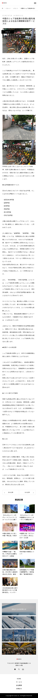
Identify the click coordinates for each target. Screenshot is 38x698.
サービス (19, 682)
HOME (19, 679)
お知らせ (7, 32)
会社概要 (19, 685)
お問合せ (19, 689)
